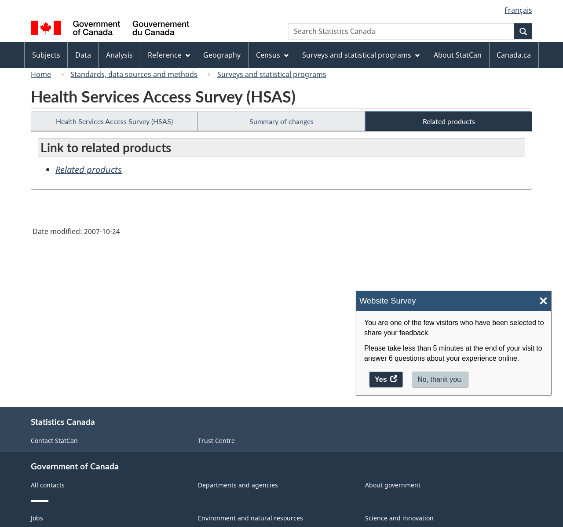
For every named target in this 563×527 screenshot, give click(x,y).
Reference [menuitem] (169, 55)
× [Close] (543, 301)
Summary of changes (281, 121)
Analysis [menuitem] (119, 55)
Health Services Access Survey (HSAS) (114, 121)
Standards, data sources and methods (133, 74)
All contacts (48, 485)
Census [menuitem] (272, 55)
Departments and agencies (238, 485)
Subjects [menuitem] (46, 55)
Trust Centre (216, 440)
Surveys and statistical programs (271, 74)
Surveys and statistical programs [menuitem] (361, 55)
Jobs (37, 518)
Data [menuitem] (83, 55)
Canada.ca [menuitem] (514, 55)
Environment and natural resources (250, 518)
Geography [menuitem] (222, 55)
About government (392, 485)
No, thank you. (440, 379)
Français (518, 10)
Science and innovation (399, 518)
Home (41, 74)
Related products (449, 121)
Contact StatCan (54, 440)
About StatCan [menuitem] (458, 55)
